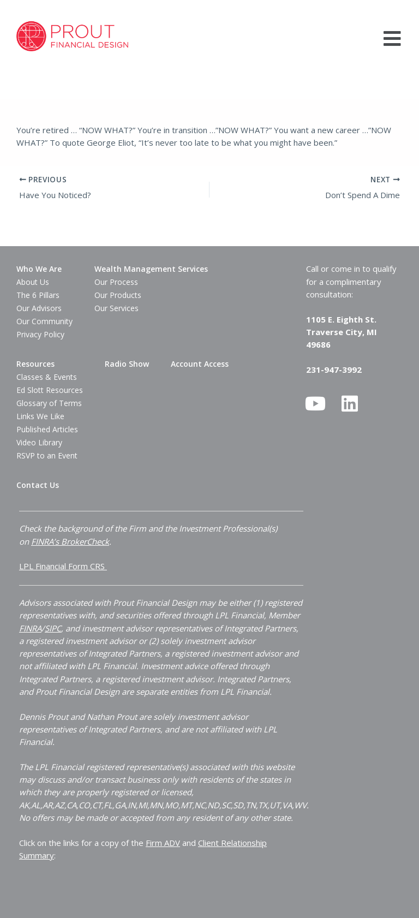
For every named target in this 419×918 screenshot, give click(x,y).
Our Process (116, 282)
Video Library (39, 442)
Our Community (44, 321)
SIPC (53, 627)
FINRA (30, 627)
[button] (392, 38)
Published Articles (47, 429)
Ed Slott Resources (49, 390)
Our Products (117, 295)
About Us (32, 282)
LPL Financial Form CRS (63, 566)
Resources (35, 364)
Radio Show (127, 364)
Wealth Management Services (151, 269)
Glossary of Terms (49, 403)
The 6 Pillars (37, 295)
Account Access (200, 364)
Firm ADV (163, 842)
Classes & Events (46, 377)
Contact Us (37, 485)
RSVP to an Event (46, 455)
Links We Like (40, 416)
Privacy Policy (40, 334)
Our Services (116, 308)
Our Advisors (39, 308)
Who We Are (39, 269)
